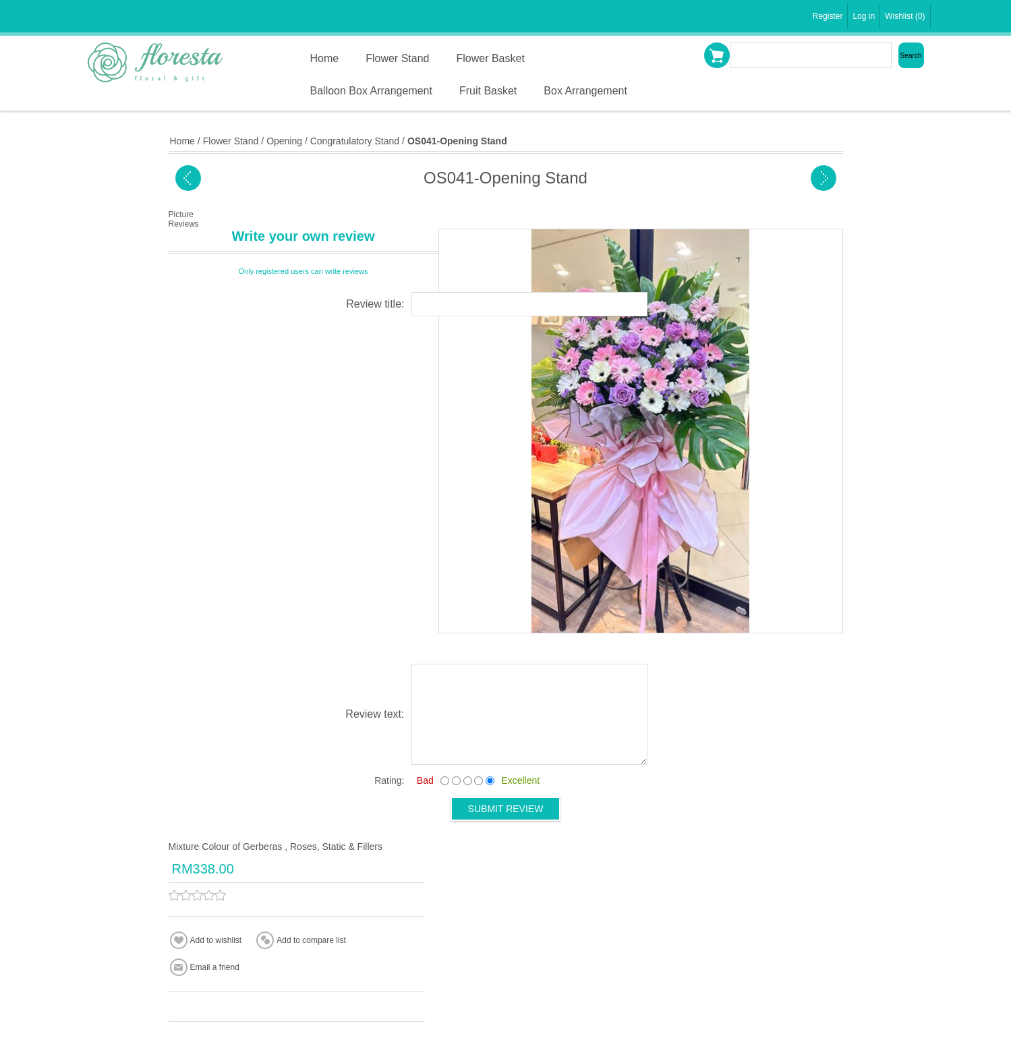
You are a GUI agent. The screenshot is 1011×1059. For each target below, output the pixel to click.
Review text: (374, 714)
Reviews (184, 224)
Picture (181, 214)
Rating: (389, 780)
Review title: (375, 304)
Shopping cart (717, 55)
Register (828, 16)
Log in (864, 16)
